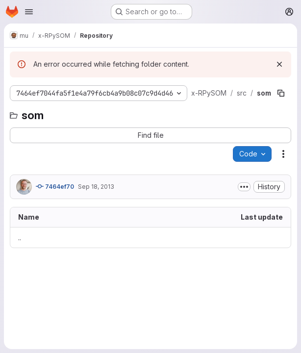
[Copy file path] (281, 93)
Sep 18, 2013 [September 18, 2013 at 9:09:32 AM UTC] (96, 186)
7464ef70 (55, 186)
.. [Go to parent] (19, 237)
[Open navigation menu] (29, 12)
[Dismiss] (279, 64)
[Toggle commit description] (244, 186)
